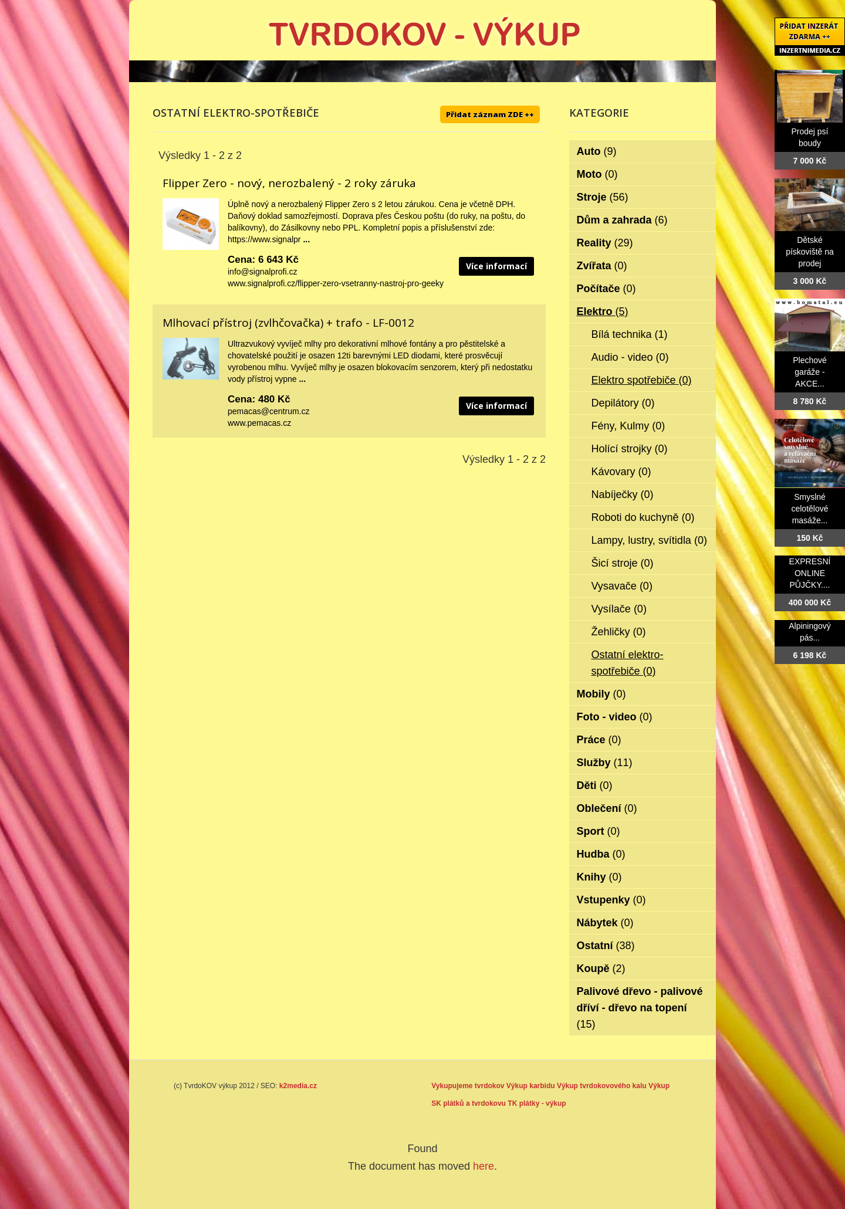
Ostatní (606, 945)
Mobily (601, 694)
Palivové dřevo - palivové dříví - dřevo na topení (640, 1008)
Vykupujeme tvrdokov (467, 1086)
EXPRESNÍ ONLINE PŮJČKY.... (810, 573)
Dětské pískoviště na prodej (810, 251)
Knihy (599, 877)
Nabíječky (623, 494)
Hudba (601, 854)
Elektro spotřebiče (642, 380)
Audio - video (630, 357)
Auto (597, 151)
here (483, 1166)
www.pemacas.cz (259, 423)
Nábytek (605, 923)
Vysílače (619, 609)
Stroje (602, 197)
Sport (598, 831)
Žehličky (619, 632)
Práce (599, 740)
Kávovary (621, 471)
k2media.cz (298, 1086)
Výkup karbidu (530, 1086)
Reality (605, 243)
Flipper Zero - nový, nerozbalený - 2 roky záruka (289, 183)
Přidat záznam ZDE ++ (490, 114)
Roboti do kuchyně (643, 517)
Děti (595, 785)
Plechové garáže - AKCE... (810, 371)
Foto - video (615, 717)
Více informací (496, 266)
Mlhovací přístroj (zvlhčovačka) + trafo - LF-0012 (288, 322)
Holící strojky (630, 449)
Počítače (606, 288)
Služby (605, 762)
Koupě (601, 968)
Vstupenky (611, 900)
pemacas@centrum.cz (268, 411)
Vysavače (622, 586)
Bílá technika (630, 334)
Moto (597, 174)
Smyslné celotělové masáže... (809, 508)
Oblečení (607, 808)
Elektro (602, 311)
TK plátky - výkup (537, 1103)
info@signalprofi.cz (263, 271)
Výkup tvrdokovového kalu (602, 1086)
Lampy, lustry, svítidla (649, 540)
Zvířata (602, 266)
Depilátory (623, 403)
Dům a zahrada (622, 220)
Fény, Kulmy (628, 426)
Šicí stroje (623, 563)
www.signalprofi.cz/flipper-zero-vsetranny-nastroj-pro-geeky (336, 283)
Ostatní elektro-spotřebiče (628, 663)
